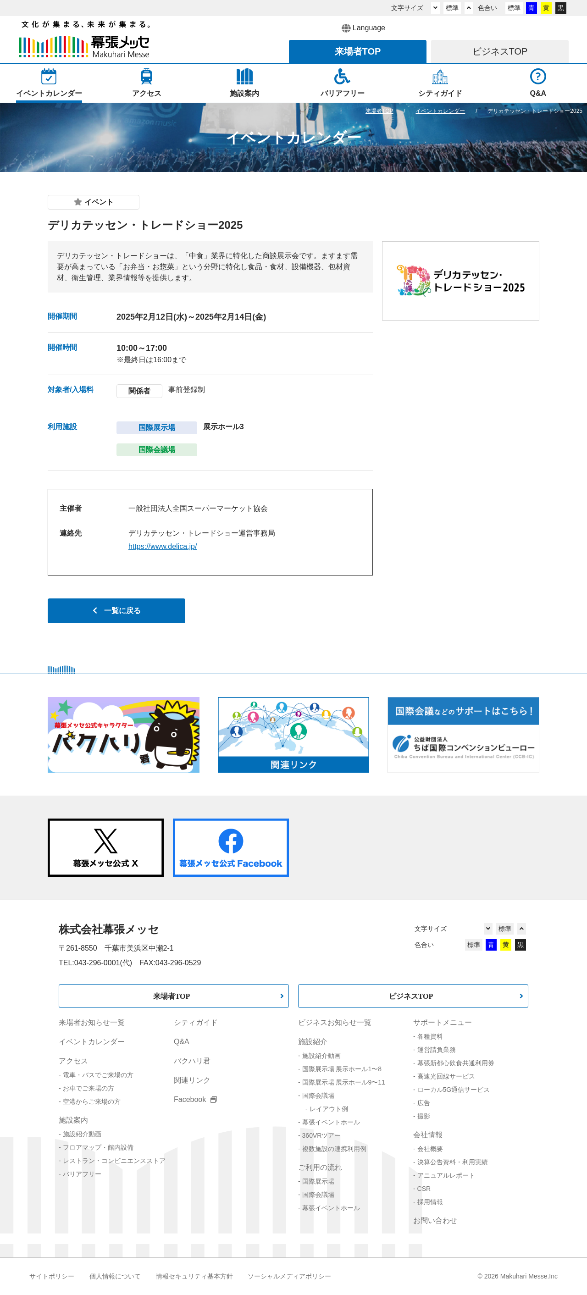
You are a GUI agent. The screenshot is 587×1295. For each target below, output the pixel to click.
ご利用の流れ (320, 1167)
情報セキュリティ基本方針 (194, 1276)
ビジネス (500, 51)
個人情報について (115, 1276)
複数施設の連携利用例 (334, 1148)
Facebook (195, 1099)
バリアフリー (82, 1174)
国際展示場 (318, 1181)
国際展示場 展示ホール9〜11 (343, 1082)
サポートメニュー (442, 1022)
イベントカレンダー (92, 1042)
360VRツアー (321, 1135)
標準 (452, 7)
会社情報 (428, 1135)
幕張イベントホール (331, 1122)
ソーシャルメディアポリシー (289, 1276)
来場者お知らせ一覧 (92, 1022)
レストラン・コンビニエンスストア (114, 1160)
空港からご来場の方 (92, 1101)
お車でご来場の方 (88, 1088)
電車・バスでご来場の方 (98, 1075)
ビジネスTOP (411, 996)
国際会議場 (318, 1095)
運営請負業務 (436, 1049)
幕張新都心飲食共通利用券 (455, 1063)
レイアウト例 (329, 1108)
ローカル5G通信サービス (453, 1089)
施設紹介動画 (82, 1134)
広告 (423, 1103)
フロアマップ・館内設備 (98, 1147)
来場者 (358, 51)
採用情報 (430, 1202)
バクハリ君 (192, 1061)
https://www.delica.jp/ (162, 546)
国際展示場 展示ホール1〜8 (342, 1069)
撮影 (423, 1116)
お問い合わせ (435, 1220)
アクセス (73, 1061)
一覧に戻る (117, 610)
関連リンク (192, 1080)
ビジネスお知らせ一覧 (334, 1022)
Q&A (181, 1042)
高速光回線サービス (446, 1076)
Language (363, 28)
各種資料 (430, 1036)
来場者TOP (171, 996)
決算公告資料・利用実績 (452, 1162)
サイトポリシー (51, 1276)
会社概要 (430, 1148)
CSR (424, 1188)
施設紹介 (312, 1042)
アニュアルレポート (446, 1175)
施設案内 (73, 1120)
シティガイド (196, 1022)
